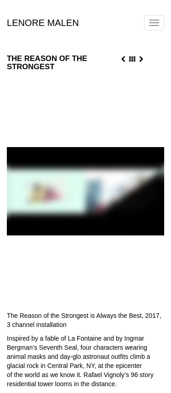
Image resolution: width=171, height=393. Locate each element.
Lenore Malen (43, 21)
